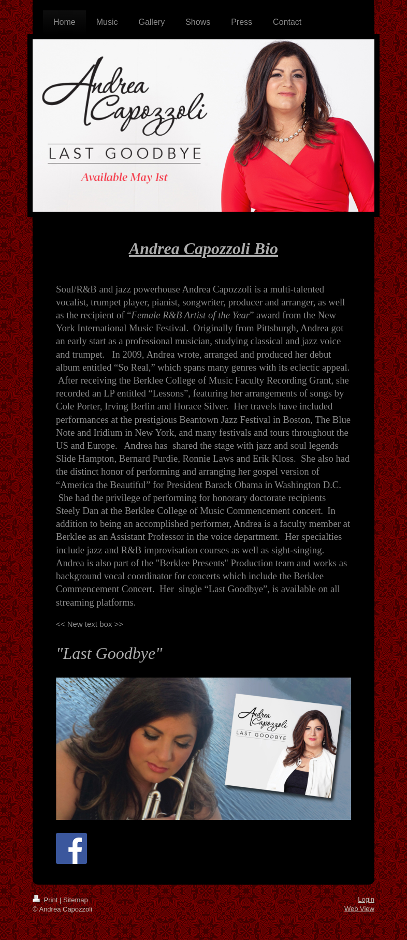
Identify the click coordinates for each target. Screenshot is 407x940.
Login (366, 899)
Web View (359, 909)
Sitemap (75, 900)
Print (46, 900)
